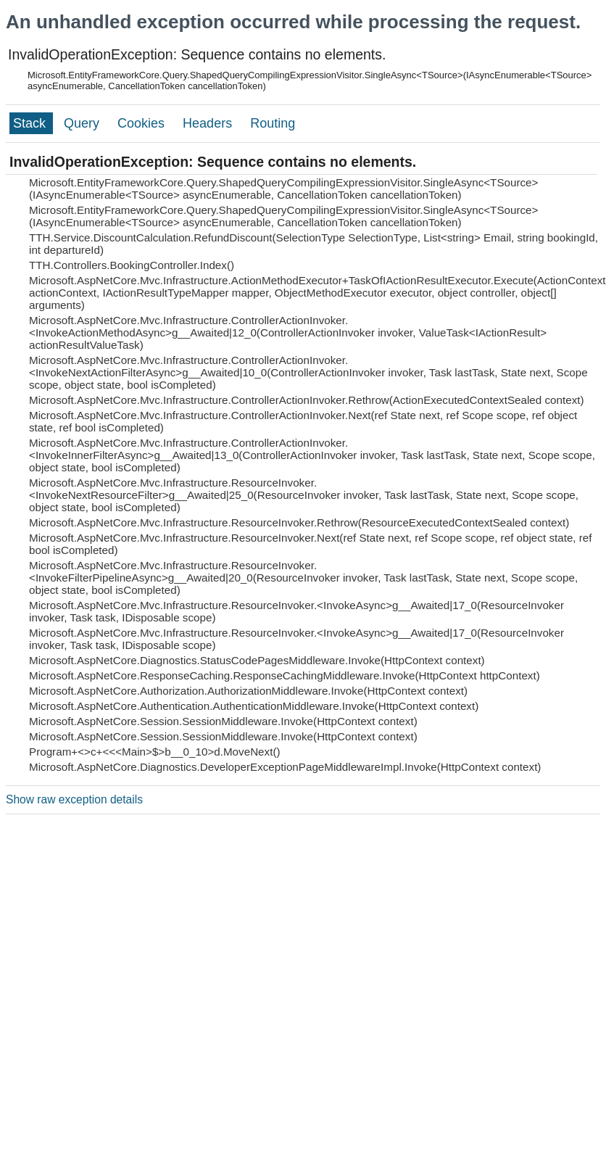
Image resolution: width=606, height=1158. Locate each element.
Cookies (142, 123)
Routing (272, 123)
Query (83, 123)
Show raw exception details (74, 799)
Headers (209, 123)
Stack (31, 123)
